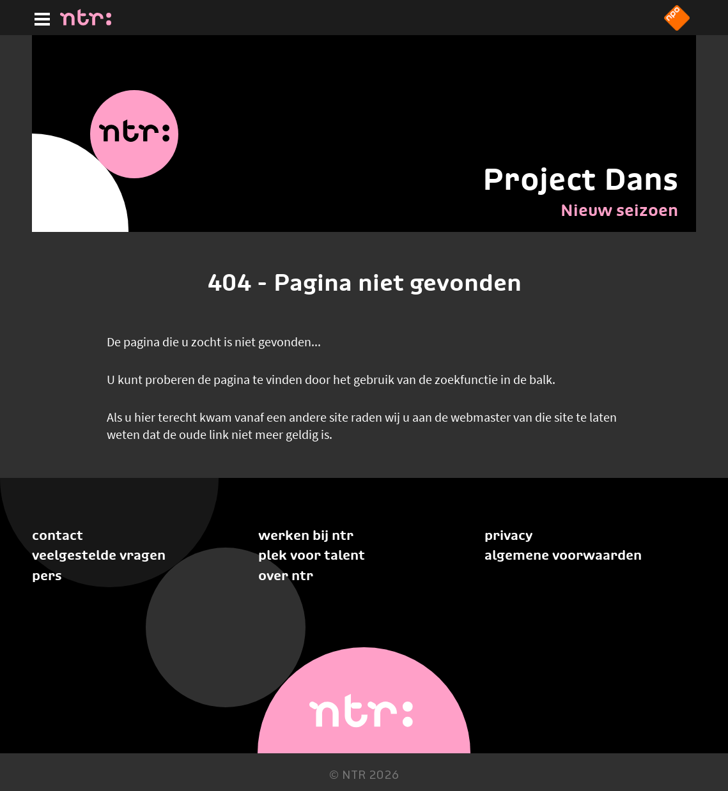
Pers (47, 575)
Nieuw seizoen (619, 210)
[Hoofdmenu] (39, 17)
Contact (57, 535)
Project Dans (580, 179)
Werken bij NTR (305, 535)
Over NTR (285, 575)
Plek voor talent (311, 555)
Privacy (508, 535)
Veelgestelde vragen (99, 555)
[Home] (85, 21)
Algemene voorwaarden (563, 555)
